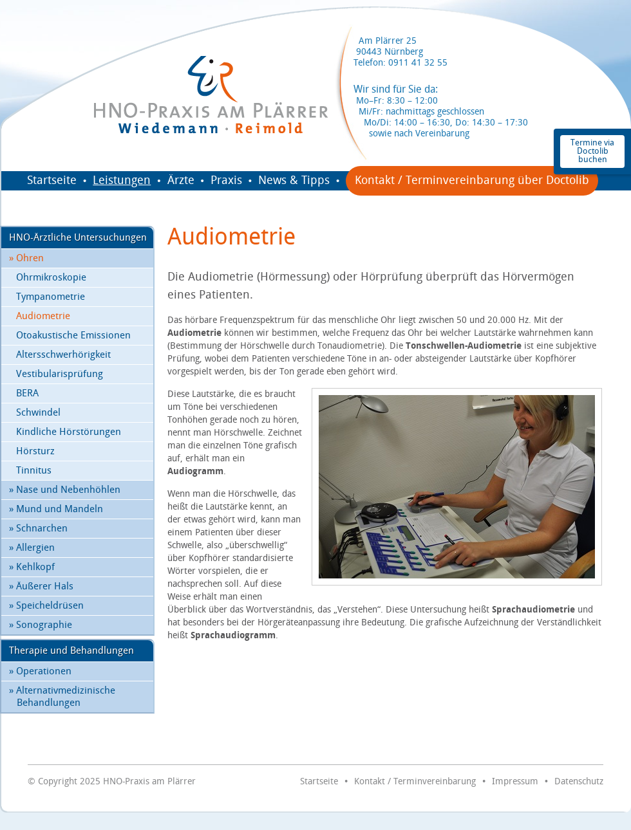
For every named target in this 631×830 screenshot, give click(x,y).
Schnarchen (38, 528)
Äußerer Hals (41, 586)
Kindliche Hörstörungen (68, 432)
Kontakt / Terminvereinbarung (415, 781)
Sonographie (40, 625)
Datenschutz (578, 781)
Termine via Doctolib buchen (592, 151)
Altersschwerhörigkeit (63, 354)
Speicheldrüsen (46, 605)
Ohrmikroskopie (51, 277)
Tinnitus (34, 470)
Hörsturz (35, 451)
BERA (27, 393)
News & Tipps (294, 180)
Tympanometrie (50, 296)
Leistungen (122, 180)
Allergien (32, 547)
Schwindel (38, 412)
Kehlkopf (32, 567)
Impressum (515, 781)
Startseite (52, 180)
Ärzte (180, 180)
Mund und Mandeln (56, 509)
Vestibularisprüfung (59, 374)
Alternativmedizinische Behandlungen (62, 696)
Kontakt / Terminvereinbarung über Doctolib (472, 180)
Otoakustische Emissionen (73, 335)
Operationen (40, 671)
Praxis (226, 180)
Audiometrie (43, 316)
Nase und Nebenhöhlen (64, 489)
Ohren (26, 258)
